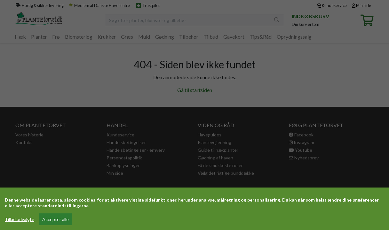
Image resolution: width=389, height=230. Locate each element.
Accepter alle (55, 219)
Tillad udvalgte (19, 219)
